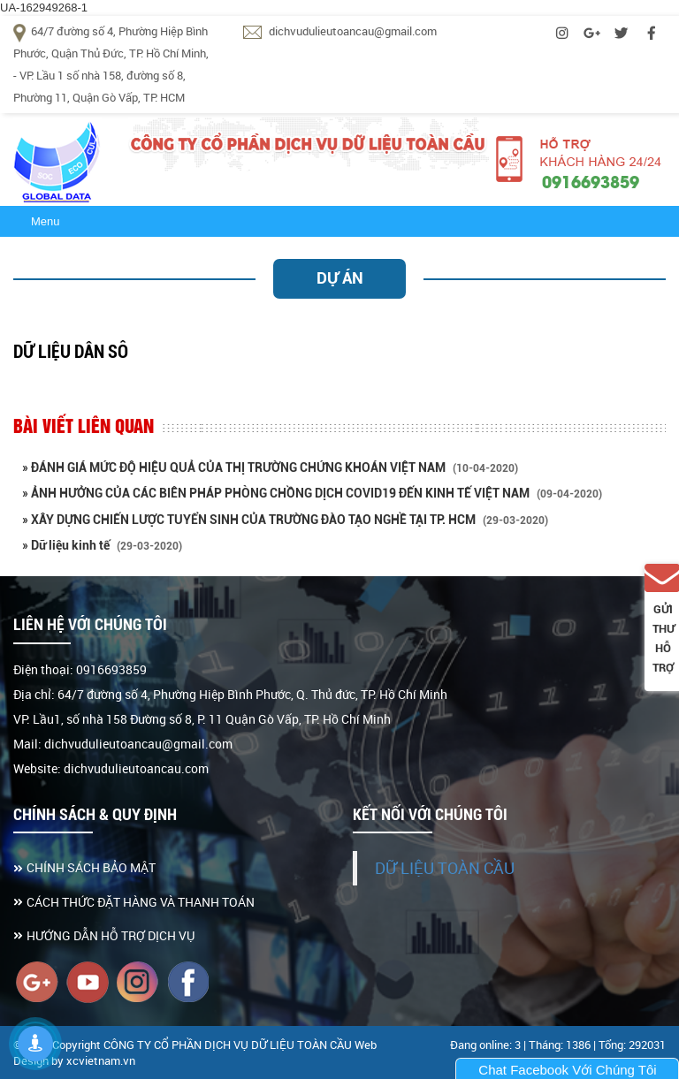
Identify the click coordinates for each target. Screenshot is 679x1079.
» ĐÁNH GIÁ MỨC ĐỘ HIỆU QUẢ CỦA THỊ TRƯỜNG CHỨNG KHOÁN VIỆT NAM (270, 467)
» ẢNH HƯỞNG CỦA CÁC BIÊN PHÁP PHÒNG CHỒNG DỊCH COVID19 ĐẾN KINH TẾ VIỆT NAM (312, 493)
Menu (45, 221)
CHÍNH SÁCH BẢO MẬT (91, 867)
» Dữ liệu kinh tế (102, 545)
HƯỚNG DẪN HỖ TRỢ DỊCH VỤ (111, 935)
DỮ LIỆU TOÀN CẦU (445, 867)
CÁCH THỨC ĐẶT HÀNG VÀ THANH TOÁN (141, 901)
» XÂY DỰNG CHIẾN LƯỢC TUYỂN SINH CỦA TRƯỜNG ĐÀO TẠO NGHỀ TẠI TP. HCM (285, 520)
